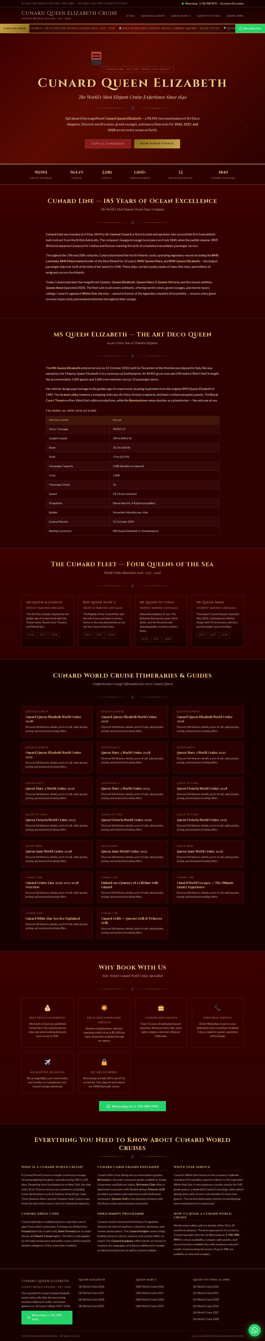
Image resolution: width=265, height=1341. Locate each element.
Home (131, 15)
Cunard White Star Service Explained (52, 920)
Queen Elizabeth (153, 15)
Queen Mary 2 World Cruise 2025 (125, 790)
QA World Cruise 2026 (206, 1306)
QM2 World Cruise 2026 (150, 1286)
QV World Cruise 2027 (206, 1293)
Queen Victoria (208, 15)
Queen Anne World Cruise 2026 (200, 852)
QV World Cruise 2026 (206, 1286)
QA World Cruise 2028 (206, 1319)
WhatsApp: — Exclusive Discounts (213, 4)
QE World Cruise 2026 (91, 1286)
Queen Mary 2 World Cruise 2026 (50, 790)
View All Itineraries (108, 143)
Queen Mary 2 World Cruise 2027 (201, 754)
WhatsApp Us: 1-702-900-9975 (132, 1106)
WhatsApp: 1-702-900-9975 (45, 1317)
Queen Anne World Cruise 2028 (48, 852)
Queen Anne (235, 15)
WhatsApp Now (250, 28)
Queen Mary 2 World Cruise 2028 (125, 754)
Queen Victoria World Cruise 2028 (202, 790)
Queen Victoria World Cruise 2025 (202, 821)
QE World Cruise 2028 (91, 1299)
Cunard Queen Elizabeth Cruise (69, 13)
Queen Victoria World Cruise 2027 (50, 821)
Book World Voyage (157, 143)
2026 (31, 636)
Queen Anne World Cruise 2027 (124, 852)
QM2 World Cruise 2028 (150, 1299)
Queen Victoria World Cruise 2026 (126, 821)
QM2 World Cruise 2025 (150, 1306)
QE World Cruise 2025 (91, 1306)
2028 (54, 636)
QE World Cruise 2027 (91, 1293)
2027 (43, 636)
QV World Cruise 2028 (206, 1299)
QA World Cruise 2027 (206, 1312)
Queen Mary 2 (181, 15)
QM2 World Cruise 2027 (150, 1293)
